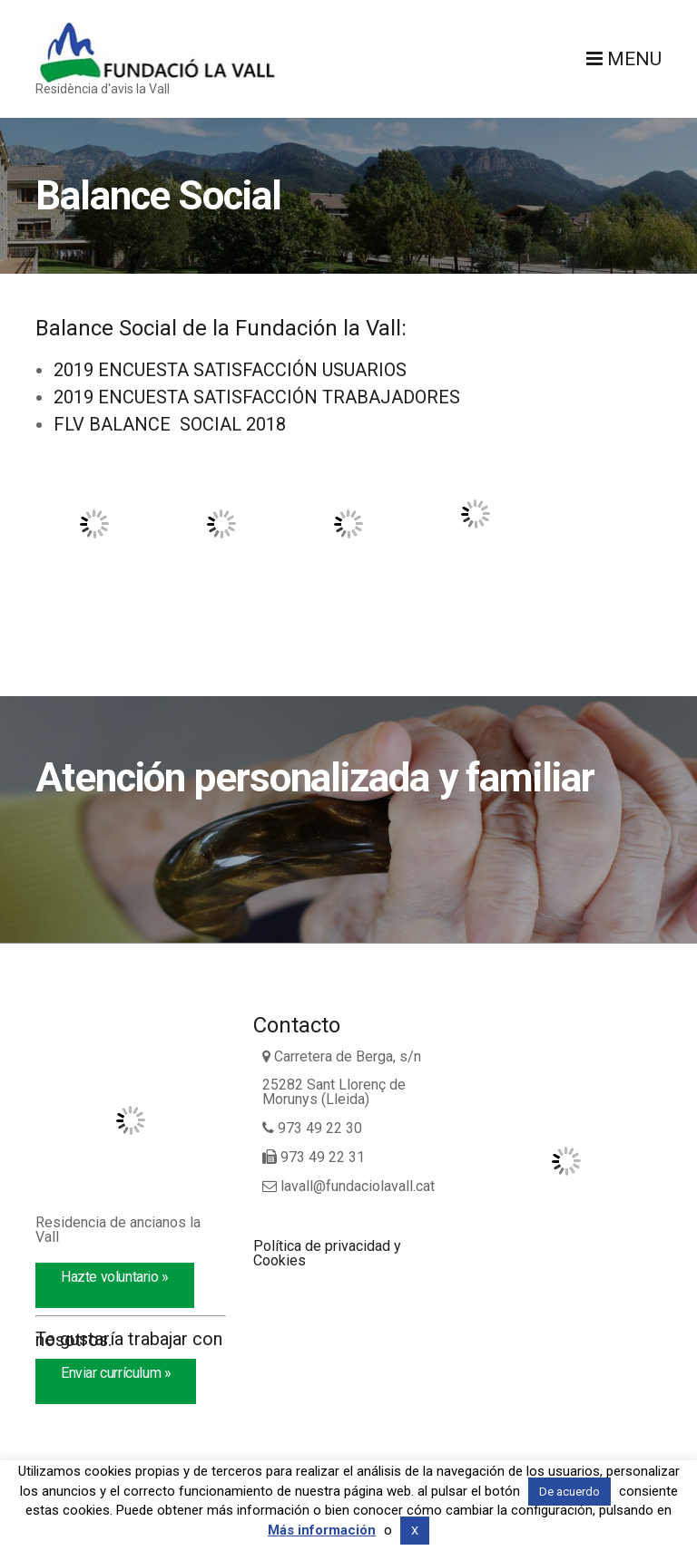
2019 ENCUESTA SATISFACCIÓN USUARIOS (230, 370)
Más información (322, 1530)
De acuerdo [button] (569, 1491)
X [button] (414, 1530)
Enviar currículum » (116, 1372)
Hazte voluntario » (115, 1276)
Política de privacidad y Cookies (327, 1253)
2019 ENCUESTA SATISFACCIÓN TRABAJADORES (257, 397)
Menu (624, 59)
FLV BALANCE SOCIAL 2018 (170, 424)
